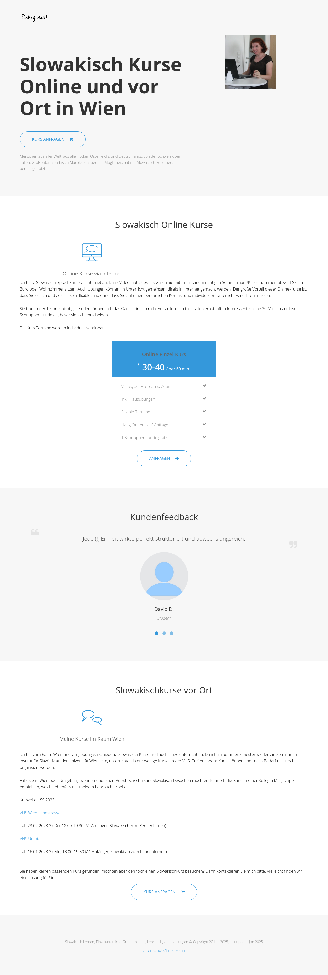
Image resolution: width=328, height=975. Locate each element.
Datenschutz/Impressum (164, 950)
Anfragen (164, 458)
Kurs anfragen (52, 139)
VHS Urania (30, 838)
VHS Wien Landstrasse (40, 813)
